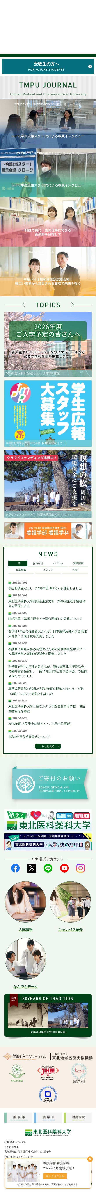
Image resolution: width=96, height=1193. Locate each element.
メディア (48, 569)
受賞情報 (78, 563)
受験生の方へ (46, 67)
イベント (58, 563)
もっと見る (48, 746)
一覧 (17, 563)
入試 (75, 569)
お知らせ (38, 563)
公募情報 (21, 569)
